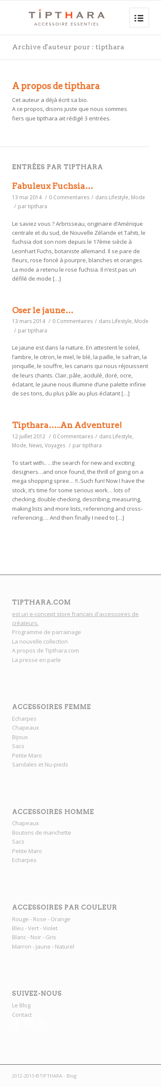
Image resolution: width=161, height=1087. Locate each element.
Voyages (55, 445)
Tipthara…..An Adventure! (67, 425)
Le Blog (21, 1005)
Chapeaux (25, 727)
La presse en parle (36, 660)
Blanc (19, 937)
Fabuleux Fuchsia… (52, 186)
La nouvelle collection (40, 641)
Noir (35, 937)
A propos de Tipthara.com (45, 650)
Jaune (43, 946)
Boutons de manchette (41, 832)
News (35, 445)
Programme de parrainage (46, 632)
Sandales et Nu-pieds (40, 764)
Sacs (18, 746)
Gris (51, 937)
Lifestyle (118, 197)
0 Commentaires (69, 197)
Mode (138, 197)
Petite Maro (27, 755)
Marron (21, 946)
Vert (33, 928)
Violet (50, 928)
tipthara (37, 206)
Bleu (18, 928)
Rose (39, 919)
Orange (60, 919)
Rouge (20, 919)
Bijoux (20, 737)
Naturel (64, 946)
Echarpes (24, 718)
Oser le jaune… (42, 310)
